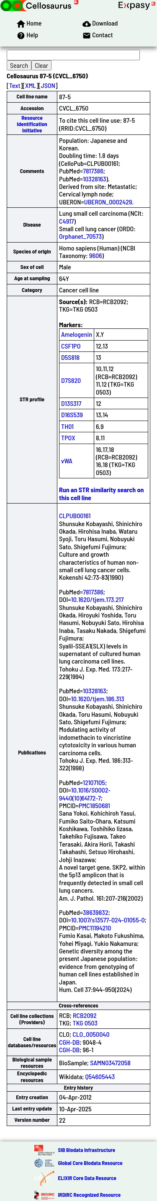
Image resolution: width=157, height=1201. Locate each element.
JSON (48, 85)
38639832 (95, 912)
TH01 (67, 426)
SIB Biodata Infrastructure (86, 1150)
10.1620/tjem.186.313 (97, 699)
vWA (66, 461)
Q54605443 (100, 1076)
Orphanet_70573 (80, 236)
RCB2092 (85, 1015)
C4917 (66, 221)
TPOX (68, 438)
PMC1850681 (94, 805)
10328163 (94, 179)
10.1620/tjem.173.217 (97, 599)
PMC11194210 (95, 928)
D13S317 (71, 403)
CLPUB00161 (74, 515)
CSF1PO (70, 346)
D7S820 (71, 380)
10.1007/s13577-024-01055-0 (108, 920)
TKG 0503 (85, 1023)
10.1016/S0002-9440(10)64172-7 (85, 793)
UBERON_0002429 (108, 202)
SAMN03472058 (110, 1063)
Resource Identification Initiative (32, 124)
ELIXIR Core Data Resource (87, 1178)
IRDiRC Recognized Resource (89, 1194)
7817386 (93, 171)
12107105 (94, 782)
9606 (95, 255)
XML (30, 85)
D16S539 (72, 414)
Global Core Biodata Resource (90, 1163)
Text (15, 85)
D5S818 (70, 357)
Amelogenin (76, 334)
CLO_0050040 (90, 1034)
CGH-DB (69, 1042)
